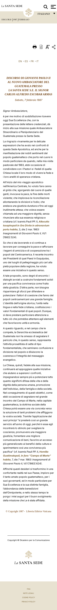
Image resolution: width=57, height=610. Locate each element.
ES (26, 61)
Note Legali (28, 593)
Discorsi (7, 19)
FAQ (28, 589)
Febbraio (23, 19)
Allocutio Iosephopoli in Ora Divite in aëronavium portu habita (26, 225)
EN (20, 61)
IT (37, 61)
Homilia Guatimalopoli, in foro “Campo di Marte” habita (27, 455)
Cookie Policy (28, 597)
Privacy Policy (28, 602)
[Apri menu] (53, 6)
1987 (15, 19)
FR (32, 61)
